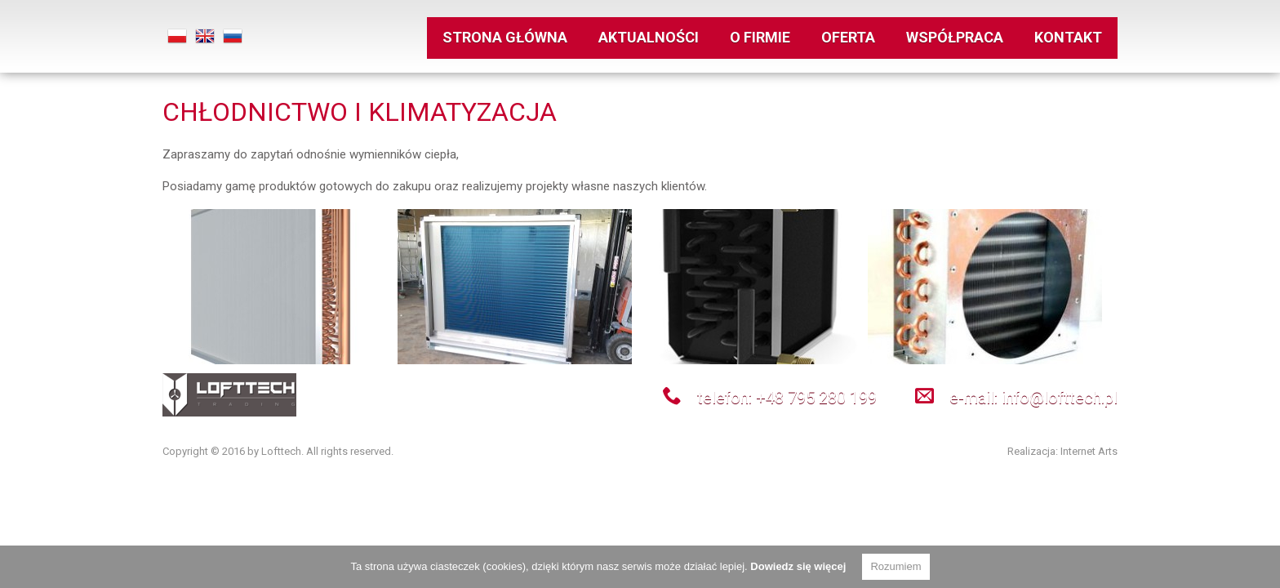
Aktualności (648, 33)
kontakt (1068, 33)
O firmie (760, 33)
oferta (848, 33)
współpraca (954, 33)
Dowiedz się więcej (798, 566)
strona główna (504, 33)
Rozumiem (895, 566)
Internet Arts (1089, 451)
